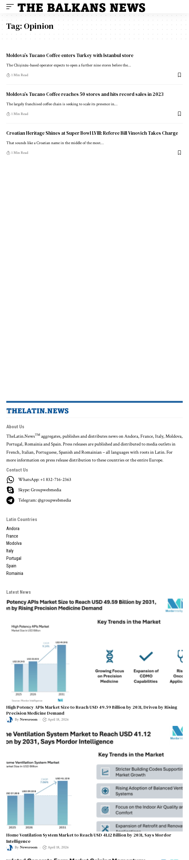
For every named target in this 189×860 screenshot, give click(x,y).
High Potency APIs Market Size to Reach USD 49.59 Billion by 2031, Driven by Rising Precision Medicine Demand (91, 710)
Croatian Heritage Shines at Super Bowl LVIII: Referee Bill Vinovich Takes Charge (92, 133)
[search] (178, 6)
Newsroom (28, 719)
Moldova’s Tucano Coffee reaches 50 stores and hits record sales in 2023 (85, 94)
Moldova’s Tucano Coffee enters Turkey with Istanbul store (69, 55)
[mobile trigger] (11, 6)
